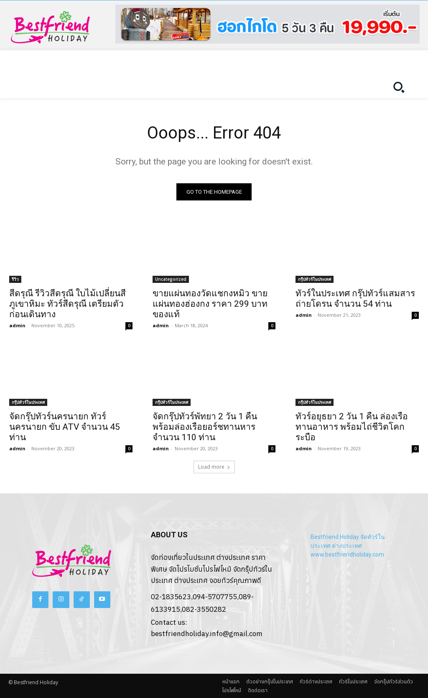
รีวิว (15, 279)
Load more (214, 467)
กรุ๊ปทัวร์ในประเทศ (314, 279)
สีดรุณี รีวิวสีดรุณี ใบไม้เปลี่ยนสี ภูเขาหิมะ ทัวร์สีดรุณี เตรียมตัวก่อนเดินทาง (67, 303)
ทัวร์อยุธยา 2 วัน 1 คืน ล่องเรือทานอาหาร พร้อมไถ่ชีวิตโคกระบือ (352, 427)
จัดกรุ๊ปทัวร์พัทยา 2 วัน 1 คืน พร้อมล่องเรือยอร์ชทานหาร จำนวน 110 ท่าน (205, 427)
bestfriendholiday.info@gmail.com (206, 634)
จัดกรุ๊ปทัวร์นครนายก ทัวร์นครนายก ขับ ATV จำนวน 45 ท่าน (64, 427)
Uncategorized (170, 279)
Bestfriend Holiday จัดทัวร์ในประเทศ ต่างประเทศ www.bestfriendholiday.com (348, 546)
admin (17, 325)
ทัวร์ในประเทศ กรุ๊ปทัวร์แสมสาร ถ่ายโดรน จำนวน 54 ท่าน (355, 298)
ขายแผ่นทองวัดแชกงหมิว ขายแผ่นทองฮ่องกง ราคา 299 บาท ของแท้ (210, 303)
